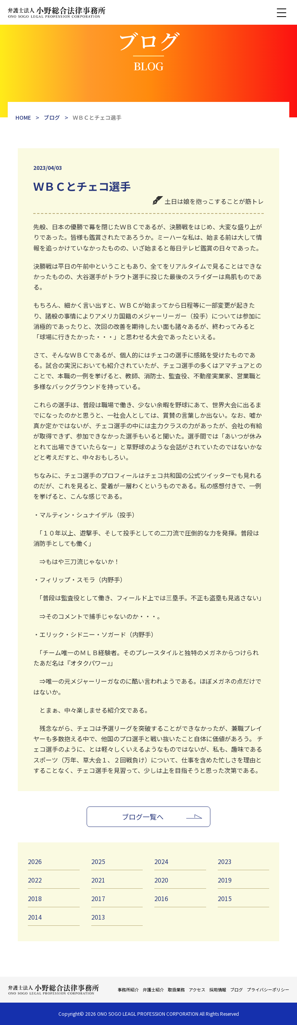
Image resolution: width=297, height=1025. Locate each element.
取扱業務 (176, 989)
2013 (98, 917)
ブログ (236, 989)
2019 (225, 879)
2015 (225, 898)
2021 (98, 879)
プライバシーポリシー (268, 989)
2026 (35, 861)
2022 (35, 879)
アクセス (197, 989)
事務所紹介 (128, 989)
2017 (98, 898)
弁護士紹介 (153, 989)
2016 (161, 898)
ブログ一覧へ (143, 817)
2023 (225, 861)
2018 (35, 898)
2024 (161, 861)
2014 (35, 917)
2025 (98, 861)
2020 (161, 879)
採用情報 (217, 989)
